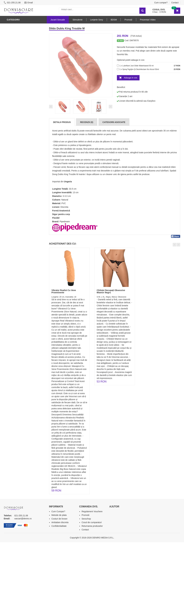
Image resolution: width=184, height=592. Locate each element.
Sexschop (86, 519)
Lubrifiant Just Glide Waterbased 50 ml (138, 66)
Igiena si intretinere (20, 94)
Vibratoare (14, 85)
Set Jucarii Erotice (19, 126)
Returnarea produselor (92, 526)
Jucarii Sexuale (58, 19)
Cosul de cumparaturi (92, 522)
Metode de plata (59, 515)
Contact (175, 2)
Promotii (13, 144)
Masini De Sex (15, 130)
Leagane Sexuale (18, 135)
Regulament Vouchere (92, 511)
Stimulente (77, 19)
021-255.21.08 (12, 2)
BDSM (11, 103)
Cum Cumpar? (58, 511)
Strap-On (13, 117)
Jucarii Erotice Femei (20, 112)
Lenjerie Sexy (16, 99)
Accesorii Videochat (20, 140)
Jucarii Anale (16, 108)
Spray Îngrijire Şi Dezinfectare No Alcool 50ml (140, 69)
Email (28, 2)
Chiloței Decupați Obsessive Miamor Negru (111, 291)
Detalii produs (62, 122)
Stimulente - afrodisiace (22, 76)
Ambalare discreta (59, 522)
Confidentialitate (59, 526)
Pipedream (65, 221)
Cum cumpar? (161, 2)
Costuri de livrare (59, 519)
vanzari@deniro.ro (23, 518)
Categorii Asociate (114, 122)
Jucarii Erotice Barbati (22, 80)
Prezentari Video (18, 149)
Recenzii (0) (86, 122)
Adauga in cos (130, 77)
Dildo (11, 26)
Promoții (128, 19)
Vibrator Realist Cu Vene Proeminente (63, 291)
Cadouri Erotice (17, 121)
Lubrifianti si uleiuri (20, 90)
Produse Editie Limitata (21, 153)
